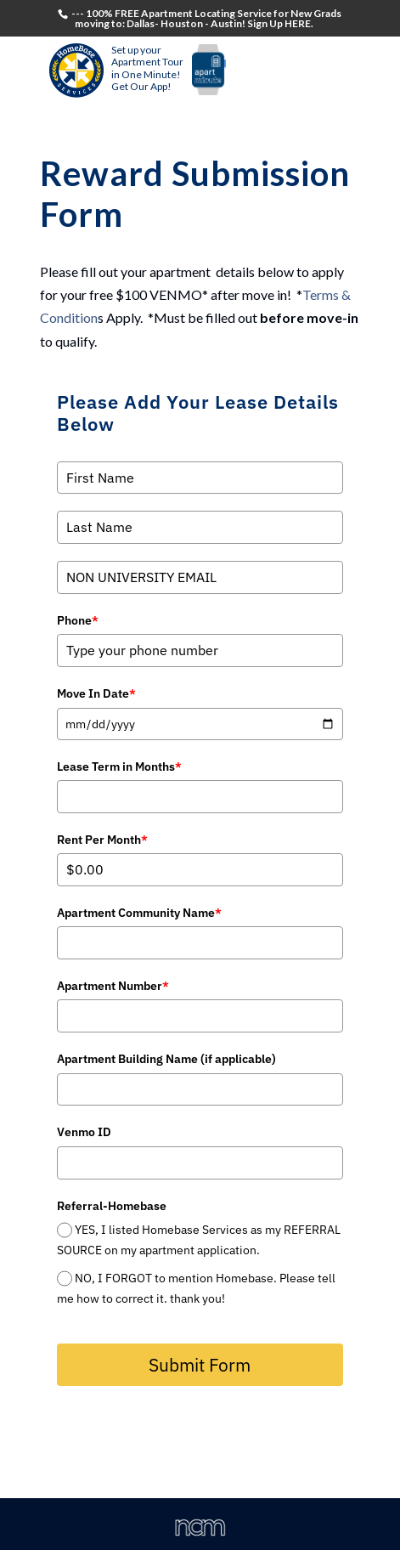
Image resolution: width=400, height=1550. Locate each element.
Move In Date (96, 693)
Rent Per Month (102, 839)
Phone (78, 620)
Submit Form (200, 1365)
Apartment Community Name (139, 912)
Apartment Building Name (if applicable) (166, 1058)
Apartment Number (113, 985)
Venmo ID (84, 1132)
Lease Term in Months (119, 766)
